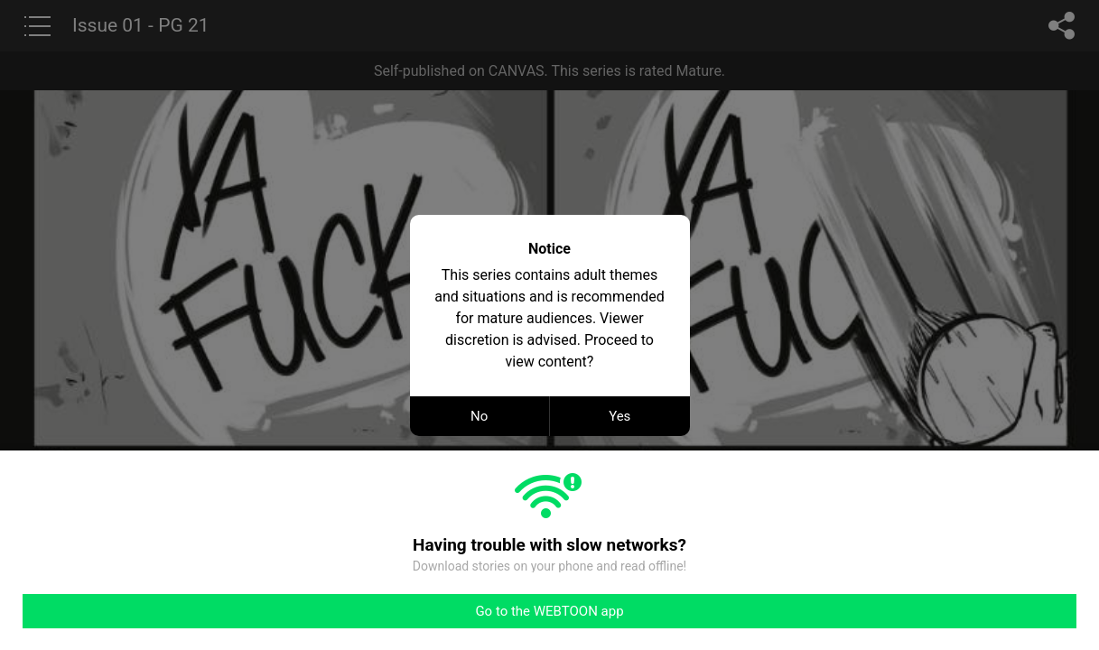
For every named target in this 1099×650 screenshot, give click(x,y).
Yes (619, 416)
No (479, 416)
